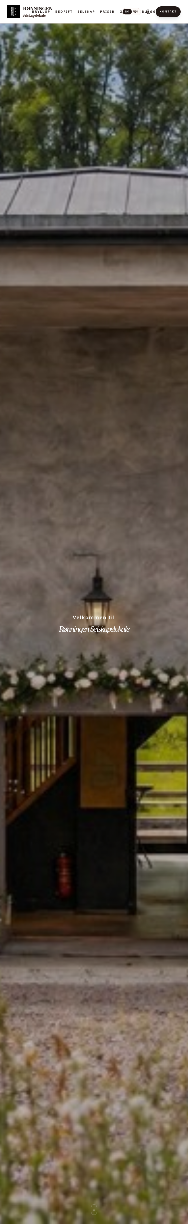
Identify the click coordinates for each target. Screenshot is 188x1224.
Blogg (149, 11)
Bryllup (41, 11)
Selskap (86, 11)
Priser (107, 11)
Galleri (128, 11)
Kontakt (168, 11)
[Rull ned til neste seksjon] (94, 1209)
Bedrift (64, 11)
